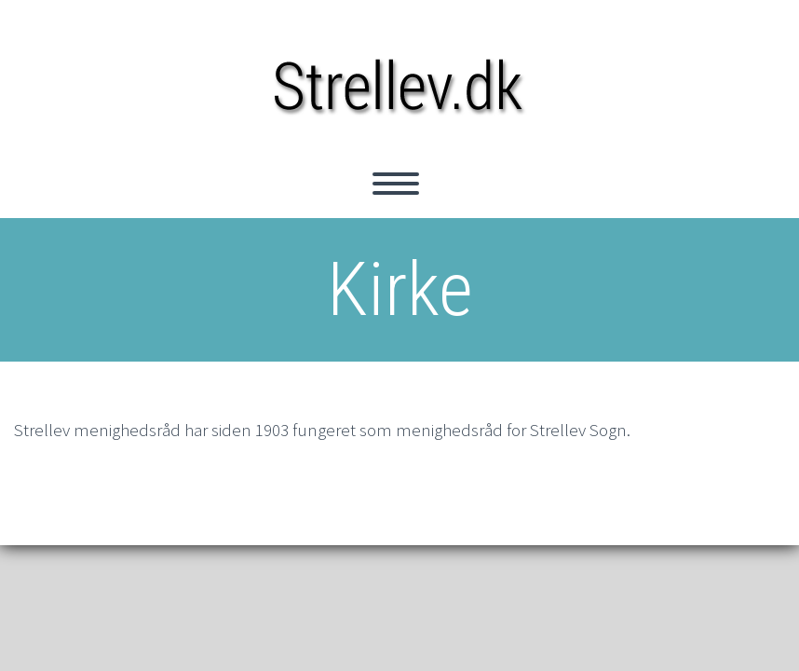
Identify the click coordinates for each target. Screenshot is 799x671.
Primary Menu (395, 183)
